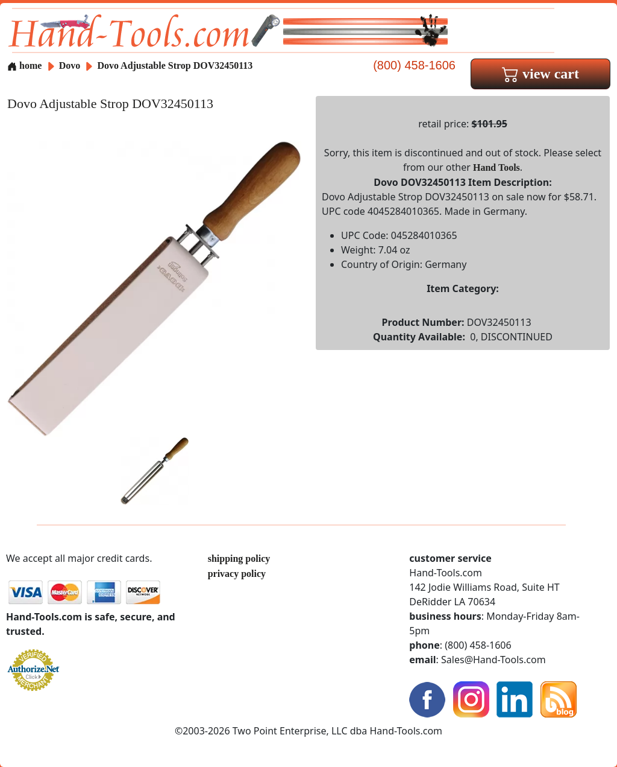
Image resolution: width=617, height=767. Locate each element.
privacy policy (237, 573)
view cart (540, 73)
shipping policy (239, 558)
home (24, 65)
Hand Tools (496, 167)
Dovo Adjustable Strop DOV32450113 (174, 65)
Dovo (71, 65)
